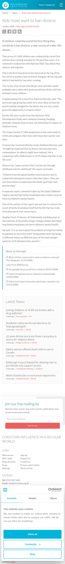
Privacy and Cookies (29, 465)
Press (4, 465)
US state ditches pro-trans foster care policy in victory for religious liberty (31, 338)
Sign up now (32, 425)
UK (30, 316)
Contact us (25, 462)
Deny (32, 554)
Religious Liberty (22, 342)
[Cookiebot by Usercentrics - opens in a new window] (48, 490)
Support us (25, 458)
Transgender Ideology (25, 369)
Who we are (7, 455)
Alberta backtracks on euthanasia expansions (31, 375)
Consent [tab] (11, 498)
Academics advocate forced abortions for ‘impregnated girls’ (28, 324)
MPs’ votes (7, 458)
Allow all (32, 534)
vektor (13, 562)
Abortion (20, 329)
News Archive (8, 462)
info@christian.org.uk (19, 483)
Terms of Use (26, 468)
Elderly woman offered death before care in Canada (29, 351)
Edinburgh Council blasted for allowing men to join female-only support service (31, 364)
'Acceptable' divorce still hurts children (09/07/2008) (33, 269)
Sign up (23, 455)
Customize (32, 544)
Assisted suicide (22, 356)
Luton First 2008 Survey (17, 264)
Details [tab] (32, 498)
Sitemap (6, 468)
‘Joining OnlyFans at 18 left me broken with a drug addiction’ (30, 311)
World (28, 329)
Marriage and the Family (27, 26)
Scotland (39, 369)
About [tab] (53, 498)
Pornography (21, 316)
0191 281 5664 (13, 480)
